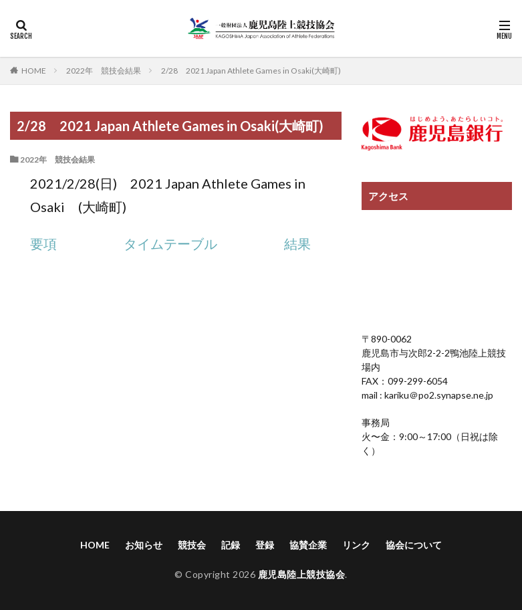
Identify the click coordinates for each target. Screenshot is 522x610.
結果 (297, 243)
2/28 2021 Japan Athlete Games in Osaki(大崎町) (251, 71)
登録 (264, 544)
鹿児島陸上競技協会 (302, 574)
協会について (414, 544)
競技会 (192, 544)
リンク (356, 544)
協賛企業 (308, 544)
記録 (230, 544)
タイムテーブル (170, 243)
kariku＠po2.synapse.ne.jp (437, 395)
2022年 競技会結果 (103, 71)
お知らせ (143, 544)
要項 (43, 243)
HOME (33, 70)
